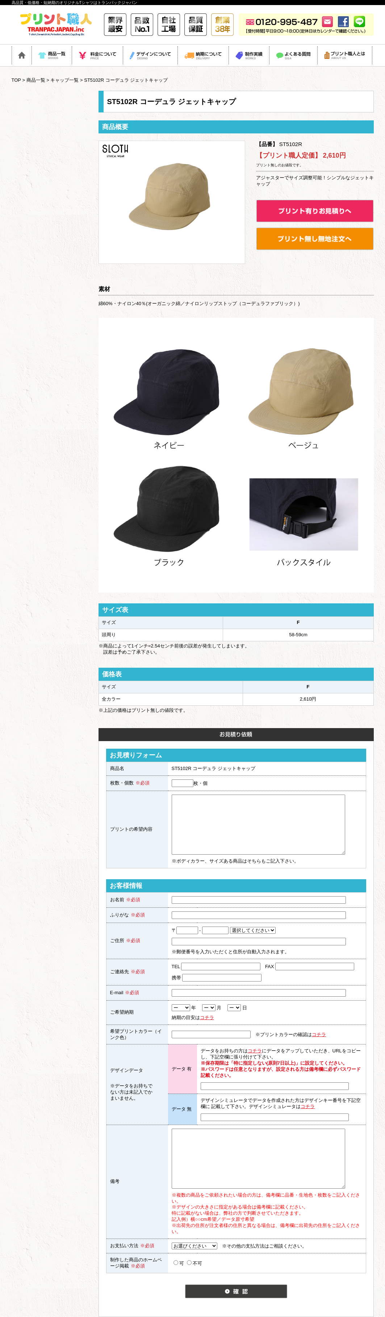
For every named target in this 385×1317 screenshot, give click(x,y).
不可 (194, 1263)
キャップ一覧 (64, 80)
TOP (16, 80)
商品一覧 (35, 80)
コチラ (207, 1017)
